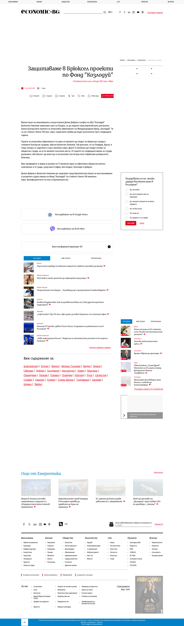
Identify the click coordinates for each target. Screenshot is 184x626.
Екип (35, 590)
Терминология (157, 542)
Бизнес (39, 2)
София (51, 379)
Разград (79, 375)
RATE (131, 549)
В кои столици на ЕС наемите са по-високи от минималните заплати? (148, 331)
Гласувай (130, 223)
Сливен (28, 379)
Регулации (137, 377)
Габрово (28, 370)
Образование (70, 552)
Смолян (39, 379)
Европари (27, 546)
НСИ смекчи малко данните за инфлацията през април (63, 278)
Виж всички (158, 472)
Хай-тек (90, 556)
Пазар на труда (28, 565)
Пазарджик (30, 375)
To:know (154, 549)
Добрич (40, 370)
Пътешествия (115, 546)
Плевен (54, 375)
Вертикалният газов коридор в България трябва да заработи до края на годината (73, 502)
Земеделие (27, 559)
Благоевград (31, 366)
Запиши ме (159, 524)
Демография (69, 549)
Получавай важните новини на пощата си (133, 523)
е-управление (92, 549)
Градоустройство (71, 559)
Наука (136, 363)
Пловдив (67, 375)
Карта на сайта (87, 590)
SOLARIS (133, 562)
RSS (63, 524)
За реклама (37, 586)
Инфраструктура (42, 287)
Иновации (51, 549)
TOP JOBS (133, 565)
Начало (122, 60)
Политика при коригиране (67, 593)
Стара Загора (65, 379)
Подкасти (133, 546)
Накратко (155, 546)
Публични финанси (43, 275)
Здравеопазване (71, 556)
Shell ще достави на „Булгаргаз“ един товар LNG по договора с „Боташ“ (146, 501)
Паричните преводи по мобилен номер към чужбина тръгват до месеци (71, 266)
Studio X (99, 622)
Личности (113, 552)
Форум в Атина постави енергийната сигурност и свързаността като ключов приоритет (35, 502)
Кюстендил (68, 370)
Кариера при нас (64, 596)
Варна (55, 366)
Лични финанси (71, 546)
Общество (66, 2)
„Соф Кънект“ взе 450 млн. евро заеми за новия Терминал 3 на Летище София (73, 314)
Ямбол (38, 384)
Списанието (137, 339)
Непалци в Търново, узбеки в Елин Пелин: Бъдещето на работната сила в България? (70, 327)
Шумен (28, 384)
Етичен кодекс (87, 593)
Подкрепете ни (63, 602)
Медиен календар (64, 607)
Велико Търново (71, 366)
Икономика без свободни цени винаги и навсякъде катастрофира (147, 382)
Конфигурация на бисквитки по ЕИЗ (88, 603)
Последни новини (155, 13)
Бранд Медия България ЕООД (41, 597)
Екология (68, 562)
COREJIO (133, 552)
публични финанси (51, 575)
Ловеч (80, 370)
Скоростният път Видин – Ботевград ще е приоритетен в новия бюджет (73, 290)
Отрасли (39, 299)
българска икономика (31, 575)
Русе (89, 375)
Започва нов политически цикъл (146, 342)
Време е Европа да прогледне (148, 353)
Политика (68, 542)
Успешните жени (136, 559)
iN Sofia (132, 556)
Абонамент (62, 590)
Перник (43, 375)
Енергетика (141, 60)
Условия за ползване (89, 596)
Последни (37, 258)
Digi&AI (89, 542)
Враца (97, 366)
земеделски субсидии (85, 575)
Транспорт (27, 556)
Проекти (144, 2)
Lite (118, 2)
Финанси (50, 556)
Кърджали (53, 370)
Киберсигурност (93, 552)
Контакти (36, 593)
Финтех (39, 263)
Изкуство (113, 556)
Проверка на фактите (90, 586)
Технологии (92, 2)
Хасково (96, 379)
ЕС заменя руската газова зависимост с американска (111, 500)
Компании (40, 311)
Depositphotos (97, 624)
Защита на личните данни (67, 586)
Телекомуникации (93, 546)
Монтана (92, 370)
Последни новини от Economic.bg (148, 389)
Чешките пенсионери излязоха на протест (143, 415)
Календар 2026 (135, 542)
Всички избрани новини (100, 348)
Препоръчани (96, 258)
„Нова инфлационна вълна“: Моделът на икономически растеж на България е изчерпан (72, 339)
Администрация (71, 565)
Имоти (136, 327)
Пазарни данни (157, 556)
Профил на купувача (41, 602)
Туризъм (26, 562)
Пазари (50, 552)
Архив (142, 223)
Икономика (13, 2)
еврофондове (67, 575)
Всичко (153, 538)
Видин (87, 366)
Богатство (113, 549)
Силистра (100, 375)
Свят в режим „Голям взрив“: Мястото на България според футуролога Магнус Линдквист (147, 369)
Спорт (112, 559)
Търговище (82, 379)
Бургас (45, 366)
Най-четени (65, 258)
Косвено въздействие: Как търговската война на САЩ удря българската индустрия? (70, 303)
